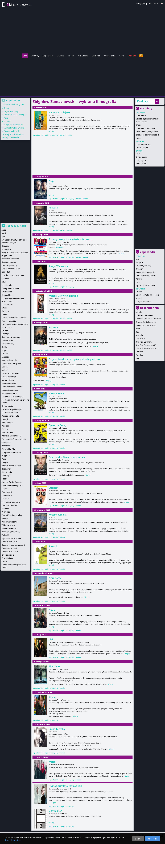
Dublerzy (54, 487)
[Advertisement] (82, 77)
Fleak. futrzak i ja (9, 321)
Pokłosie (53, 327)
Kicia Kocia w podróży (11, 337)
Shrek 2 (53, 546)
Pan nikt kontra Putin (10, 416)
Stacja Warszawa (58, 266)
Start (25, 56)
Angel (4, 230)
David (138, 153)
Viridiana (5, 508)
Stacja (52, 697)
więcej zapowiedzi (144, 301)
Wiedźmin (54, 666)
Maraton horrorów (9, 360)
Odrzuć (138, 839)
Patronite (132, 56)
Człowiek (5, 278)
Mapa (121, 56)
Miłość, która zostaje (10, 373)
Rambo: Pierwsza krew (11, 465)
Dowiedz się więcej (13, 840)
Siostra (4, 479)
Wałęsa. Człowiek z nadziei (64, 295)
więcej (51, 131)
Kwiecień (139, 269)
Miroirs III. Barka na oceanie (147, 295)
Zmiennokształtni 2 (10, 551)
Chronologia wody (143, 265)
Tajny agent (141, 160)
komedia (59, 247)
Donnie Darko (7, 304)
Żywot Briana (7, 558)
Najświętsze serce (9, 393)
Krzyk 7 (5, 350)
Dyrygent (5, 311)
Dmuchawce (141, 115)
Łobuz (138, 138)
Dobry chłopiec (8, 295)
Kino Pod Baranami (144, 342)
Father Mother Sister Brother (14, 317)
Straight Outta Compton (12, 482)
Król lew (5, 347)
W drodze (6, 512)
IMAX (138, 328)
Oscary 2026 (109, 56)
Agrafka (139, 312)
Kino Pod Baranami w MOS (147, 348)
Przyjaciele (6, 455)
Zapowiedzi (48, 56)
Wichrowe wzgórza (10, 522)
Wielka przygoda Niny (11, 531)
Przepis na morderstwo (145, 128)
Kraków (142, 101)
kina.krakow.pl (20, 4)
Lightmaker (55, 810)
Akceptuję (152, 839)
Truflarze (5, 498)
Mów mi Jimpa (142, 147)
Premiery (35, 56)
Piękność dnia (7, 432)
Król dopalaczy (8, 343)
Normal (139, 298)
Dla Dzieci (96, 56)
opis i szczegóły (51, 135)
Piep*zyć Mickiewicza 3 (11, 436)
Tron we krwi (7, 495)
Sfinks (138, 358)
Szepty (4, 488)
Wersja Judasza (142, 163)
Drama (138, 125)
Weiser (52, 761)
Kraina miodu (7, 340)
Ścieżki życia (7, 472)
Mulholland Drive (9, 383)
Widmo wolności (8, 525)
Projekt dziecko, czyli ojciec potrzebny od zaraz (75, 359)
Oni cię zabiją (141, 157)
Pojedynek (6, 442)
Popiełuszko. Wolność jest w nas (67, 457)
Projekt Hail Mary (10, 111)
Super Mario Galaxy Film (13, 104)
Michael (139, 291)
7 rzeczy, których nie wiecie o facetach (70, 239)
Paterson (5, 426)
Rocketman (6, 469)
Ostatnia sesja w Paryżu (12, 409)
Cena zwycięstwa (143, 144)
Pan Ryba (6, 419)
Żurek (52, 609)
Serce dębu (6, 475)
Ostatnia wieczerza (10, 412)
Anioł (4, 233)
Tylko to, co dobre (9, 505)
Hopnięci (7, 121)
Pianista (139, 279)
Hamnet (5, 330)
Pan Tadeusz (7, 422)
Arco (137, 259)
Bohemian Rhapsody (10, 258)
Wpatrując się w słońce (145, 285)
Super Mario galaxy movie (147, 131)
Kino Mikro (140, 338)
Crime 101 (6, 272)
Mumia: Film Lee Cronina (146, 275)
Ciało (51, 639)
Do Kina (60, 56)
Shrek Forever (56, 393)
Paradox (139, 355)
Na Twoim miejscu (59, 112)
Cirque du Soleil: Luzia (11, 268)
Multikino (139, 351)
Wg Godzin (83, 56)
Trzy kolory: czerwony (11, 502)
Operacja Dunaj (57, 425)
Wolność (5, 535)
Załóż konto (152, 3)
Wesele (5, 518)
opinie (69, 135)
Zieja (51, 181)
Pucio (138, 282)
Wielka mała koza (9, 528)
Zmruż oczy (55, 577)
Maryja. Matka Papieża (145, 272)
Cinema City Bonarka (144, 315)
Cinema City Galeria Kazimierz (148, 318)
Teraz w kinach (16, 225)
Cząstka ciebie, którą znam (13, 275)
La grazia (5, 357)
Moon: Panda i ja (9, 376)
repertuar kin (37, 135)
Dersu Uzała (7, 285)
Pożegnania (6, 445)
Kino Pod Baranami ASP (146, 345)
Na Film (71, 56)
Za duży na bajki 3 (11, 131)
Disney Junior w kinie (10, 288)
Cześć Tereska (57, 728)
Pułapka (5, 462)
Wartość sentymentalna (12, 515)
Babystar (139, 262)
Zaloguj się (140, 3)
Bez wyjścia (6, 249)
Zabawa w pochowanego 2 (147, 135)
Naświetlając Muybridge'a (12, 396)
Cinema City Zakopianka (146, 322)
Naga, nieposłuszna (10, 390)
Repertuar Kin (149, 307)
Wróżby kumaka (58, 514)
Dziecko (5, 314)
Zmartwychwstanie (10, 548)
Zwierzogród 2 (8, 555)
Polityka (53, 207)
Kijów (138, 332)
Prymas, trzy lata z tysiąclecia (65, 785)
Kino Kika (139, 335)
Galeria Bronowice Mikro (146, 325)
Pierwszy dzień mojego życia (14, 439)
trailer (62, 135)
